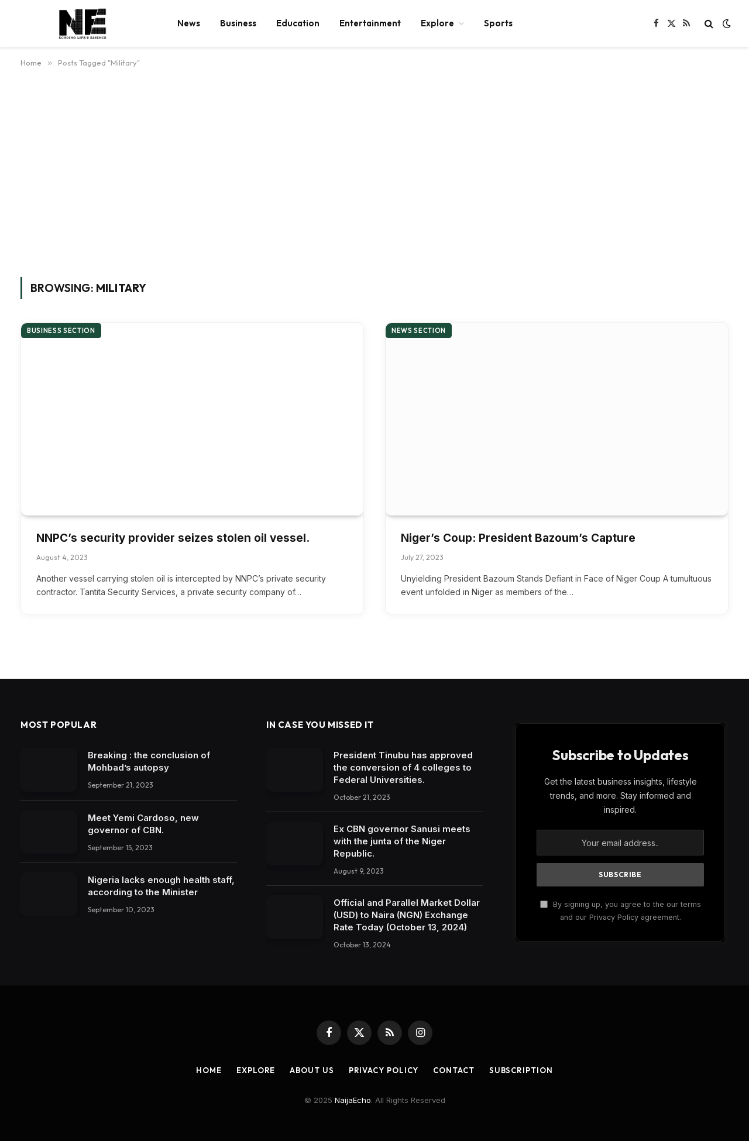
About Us (312, 1070)
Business (238, 23)
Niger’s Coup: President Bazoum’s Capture (518, 538)
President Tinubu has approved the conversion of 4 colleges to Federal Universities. (403, 767)
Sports (498, 23)
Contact (453, 1070)
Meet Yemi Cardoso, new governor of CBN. (143, 824)
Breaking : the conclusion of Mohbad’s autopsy (149, 761)
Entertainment (370, 23)
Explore (437, 23)
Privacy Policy (384, 1070)
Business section (61, 331)
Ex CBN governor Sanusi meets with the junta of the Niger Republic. (402, 841)
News (188, 23)
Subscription (521, 1070)
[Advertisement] (374, 170)
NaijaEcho (353, 1100)
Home (209, 1070)
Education (297, 23)
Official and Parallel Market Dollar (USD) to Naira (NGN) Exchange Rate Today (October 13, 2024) (407, 915)
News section (418, 331)
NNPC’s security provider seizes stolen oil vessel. (173, 538)
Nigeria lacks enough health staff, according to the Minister (161, 886)
